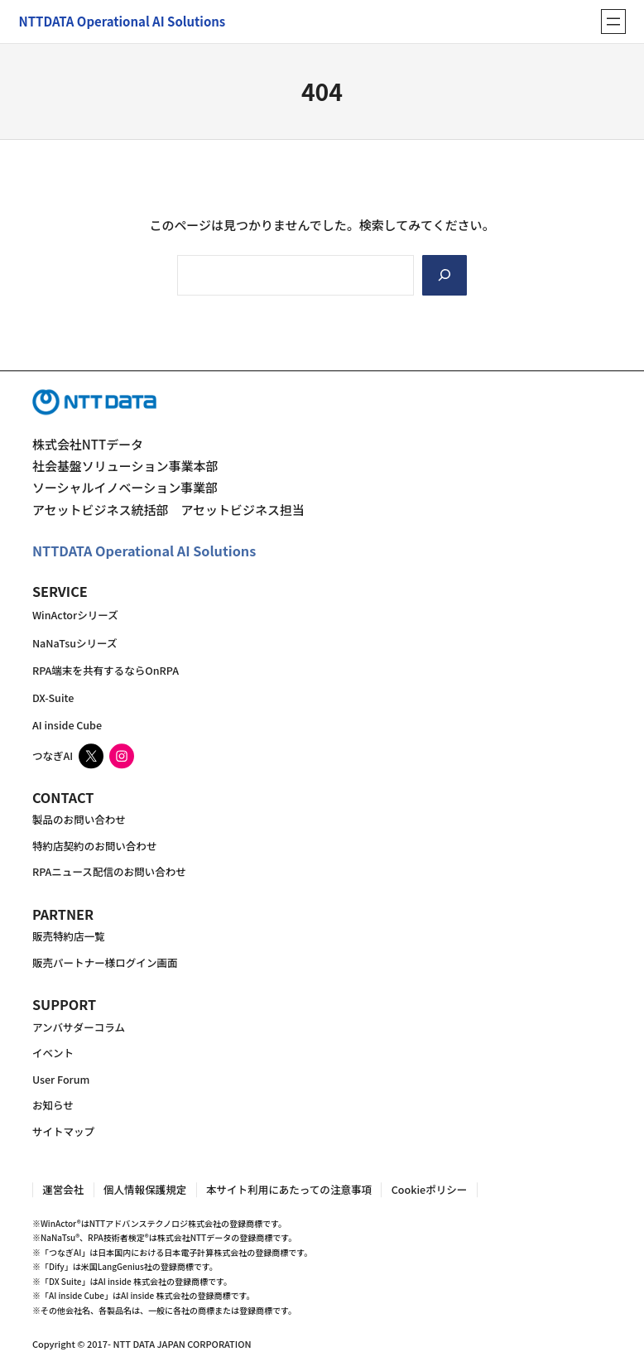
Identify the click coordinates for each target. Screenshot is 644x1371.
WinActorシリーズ (75, 615)
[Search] (444, 275)
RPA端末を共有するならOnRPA (105, 670)
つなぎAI (52, 756)
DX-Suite (53, 697)
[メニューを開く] (613, 21)
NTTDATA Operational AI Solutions (144, 551)
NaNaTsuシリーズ (75, 643)
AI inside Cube (67, 726)
